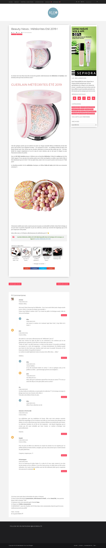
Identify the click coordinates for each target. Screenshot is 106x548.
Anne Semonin (82, 113)
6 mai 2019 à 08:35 (23, 389)
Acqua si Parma (76, 109)
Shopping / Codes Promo (27, 2)
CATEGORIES (56, 2)
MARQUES (47, 2)
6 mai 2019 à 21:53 (30, 321)
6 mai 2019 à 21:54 (30, 364)
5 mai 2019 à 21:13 (23, 301)
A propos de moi (88, 545)
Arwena (21, 300)
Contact (16, 2)
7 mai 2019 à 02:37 (30, 375)
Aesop (87, 109)
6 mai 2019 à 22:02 (23, 440)
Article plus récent (15, 284)
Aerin (82, 109)
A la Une (14, 34)
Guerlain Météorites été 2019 (43, 239)
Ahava (91, 109)
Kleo (14, 32)
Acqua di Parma (90, 107)
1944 (73, 107)
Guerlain (19, 34)
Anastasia (93, 111)
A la (79, 107)
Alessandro (75, 111)
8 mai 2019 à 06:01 (23, 461)
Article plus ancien (62, 284)
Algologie (87, 111)
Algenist (81, 111)
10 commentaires (27, 32)
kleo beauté (20, 545)
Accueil (11, 2)
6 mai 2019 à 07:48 (23, 333)
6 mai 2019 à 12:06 (23, 412)
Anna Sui (74, 113)
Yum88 (21, 438)
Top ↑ (94, 545)
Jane (20, 331)
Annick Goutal (90, 113)
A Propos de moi (39, 2)
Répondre (64, 315)
